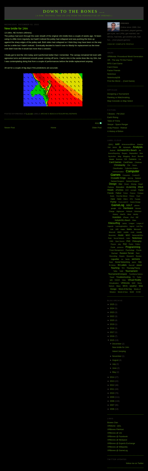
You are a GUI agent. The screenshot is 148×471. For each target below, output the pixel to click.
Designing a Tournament (118, 94)
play (119, 244)
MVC (128, 235)
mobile (125, 232)
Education (120, 187)
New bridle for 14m (16, 28)
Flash (138, 196)
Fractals (137, 199)
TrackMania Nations (136, 274)
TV (134, 277)
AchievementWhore (128, 144)
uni (111, 280)
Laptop (124, 223)
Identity (135, 214)
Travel (112, 277)
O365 (111, 241)
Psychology (130, 250)
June (114, 368)
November (117, 356)
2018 (112, 328)
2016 (112, 336)
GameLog (117, 205)
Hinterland (137, 211)
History (115, 214)
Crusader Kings (118, 178)
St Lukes (122, 265)
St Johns (112, 265)
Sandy (127, 259)
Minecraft (112, 232)
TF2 (123, 268)
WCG (125, 286)
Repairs (73, 114)
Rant (137, 253)
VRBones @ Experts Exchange (121, 443)
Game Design (135, 202)
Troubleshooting (123, 277)
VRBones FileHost (115, 429)
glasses (137, 205)
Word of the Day (125, 289)
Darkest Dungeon (132, 181)
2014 (112, 377)
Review (138, 256)
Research (130, 256)
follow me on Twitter (135, 463)
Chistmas (138, 162)
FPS (131, 199)
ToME (121, 271)
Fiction (125, 193)
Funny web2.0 (123, 202)
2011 (112, 389)
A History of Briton (115, 131)
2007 (112, 405)
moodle (139, 232)
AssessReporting (114, 153)
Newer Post (9, 127)
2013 (112, 381)
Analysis (137, 147)
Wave (118, 286)
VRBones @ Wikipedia (117, 447)
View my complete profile (120, 44)
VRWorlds (125, 283)
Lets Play (139, 226)
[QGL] (111, 144)
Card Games (115, 162)
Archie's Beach (48, 114)
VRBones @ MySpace (117, 440)
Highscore (120, 211)
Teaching (115, 268)
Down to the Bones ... (74, 11)
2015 (112, 340)
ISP (137, 217)
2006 (112, 409)
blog (119, 156)
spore (134, 262)
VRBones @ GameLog (117, 450)
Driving (133, 184)
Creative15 (135, 175)
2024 (112, 308)
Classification (118, 168)
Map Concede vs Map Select (120, 101)
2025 (112, 304)
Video (124, 280)
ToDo (115, 271)
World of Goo (123, 292)
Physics (113, 244)
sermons (136, 259)
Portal (113, 247)
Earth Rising (112, 117)
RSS (97, 123)
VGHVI (117, 280)
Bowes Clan (112, 422)
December (117, 344)
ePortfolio (119, 190)
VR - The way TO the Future (119, 60)
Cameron (132, 159)
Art (140, 150)
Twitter (139, 277)
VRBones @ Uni (114, 433)
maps (123, 229)
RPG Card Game (115, 63)
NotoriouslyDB (113, 77)
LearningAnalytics (122, 226)
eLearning (131, 187)
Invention (116, 217)
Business (119, 159)
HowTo (122, 214)
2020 (112, 320)
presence (120, 247)
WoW (132, 292)
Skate (111, 262)
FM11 (125, 199)
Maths (129, 229)
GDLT (129, 205)
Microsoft (137, 229)
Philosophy (136, 241)
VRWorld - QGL (114, 426)
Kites (134, 220)
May (114, 372)
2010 (112, 393)
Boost (134, 156)
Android (112, 150)
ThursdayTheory (133, 268)
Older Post (96, 127)
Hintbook (129, 211)
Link (111, 229)
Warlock (111, 286)
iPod (132, 217)
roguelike (115, 259)
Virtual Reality (134, 280)
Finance (132, 193)
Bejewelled (133, 153)
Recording (113, 256)
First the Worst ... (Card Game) (121, 81)
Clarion (134, 165)
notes (128, 238)
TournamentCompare (117, 274)
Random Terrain (127, 253)
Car (140, 159)
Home (53, 127)
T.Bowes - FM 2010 (116, 114)
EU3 (126, 190)
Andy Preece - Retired (117, 128)
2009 (112, 397)
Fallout (118, 193)
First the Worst (121, 196)
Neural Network (119, 238)
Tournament (131, 271)
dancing (130, 178)
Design (113, 184)
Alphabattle (127, 147)
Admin (115, 147)
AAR (117, 144)
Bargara (124, 153)
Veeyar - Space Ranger (117, 124)
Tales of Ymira (113, 121)
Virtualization (114, 283)
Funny (113, 202)
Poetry (131, 244)
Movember (112, 235)
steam (139, 265)
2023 (112, 312)
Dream (126, 184)
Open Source (119, 241)
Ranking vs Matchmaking (118, 97)
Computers (126, 175)
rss (122, 259)
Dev (120, 184)
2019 (112, 324)
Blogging (126, 156)
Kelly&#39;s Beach (122, 220)
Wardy (139, 283)
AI (120, 147)
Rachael (114, 253)
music (121, 235)
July (114, 364)
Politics (137, 244)
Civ (128, 165)
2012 (112, 385)
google (113, 208)
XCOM (138, 292)
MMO (119, 232)
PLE (125, 244)
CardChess (128, 162)
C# (125, 159)
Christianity (119, 165)
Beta (141, 153)
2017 (112, 332)
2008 (112, 401)
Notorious (111, 74)
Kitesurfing (63, 114)
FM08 (113, 199)
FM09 (119, 199)
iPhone (125, 217)
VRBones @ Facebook (117, 436)
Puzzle (138, 250)
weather (133, 286)
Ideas (129, 214)
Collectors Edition (131, 168)
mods (132, 232)
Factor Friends (113, 70)
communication (118, 172)
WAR (133, 283)
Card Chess (112, 67)
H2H (119, 208)
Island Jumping (119, 351)
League (132, 223)
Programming (132, 247)
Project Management (116, 250)
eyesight (133, 190)
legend (132, 226)
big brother (112, 156)
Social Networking (122, 262)
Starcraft (132, 265)
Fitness (131, 196)
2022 (112, 316)
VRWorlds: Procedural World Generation (125, 56)
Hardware (128, 208)
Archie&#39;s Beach (127, 150)
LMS (117, 229)
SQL (140, 262)
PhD (128, 241)
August (115, 360)
